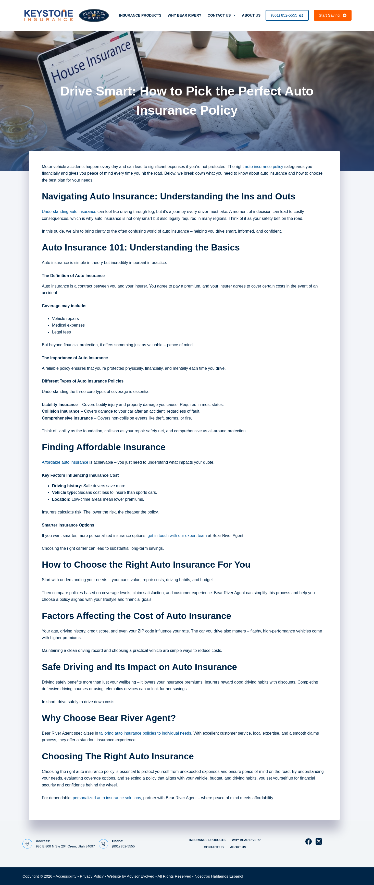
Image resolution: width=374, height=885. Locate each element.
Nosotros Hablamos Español (219, 876)
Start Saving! (332, 15)
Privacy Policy (92, 876)
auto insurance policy (264, 166)
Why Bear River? (184, 15)
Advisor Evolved (140, 876)
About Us (254, 15)
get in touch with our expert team (177, 535)
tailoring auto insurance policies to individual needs (145, 733)
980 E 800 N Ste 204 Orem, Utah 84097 (65, 846)
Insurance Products (140, 15)
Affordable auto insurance (65, 462)
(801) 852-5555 (287, 15)
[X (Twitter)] (319, 841)
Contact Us (223, 15)
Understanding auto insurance (69, 211)
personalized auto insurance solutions (107, 798)
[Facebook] (308, 841)
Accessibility (66, 876)
